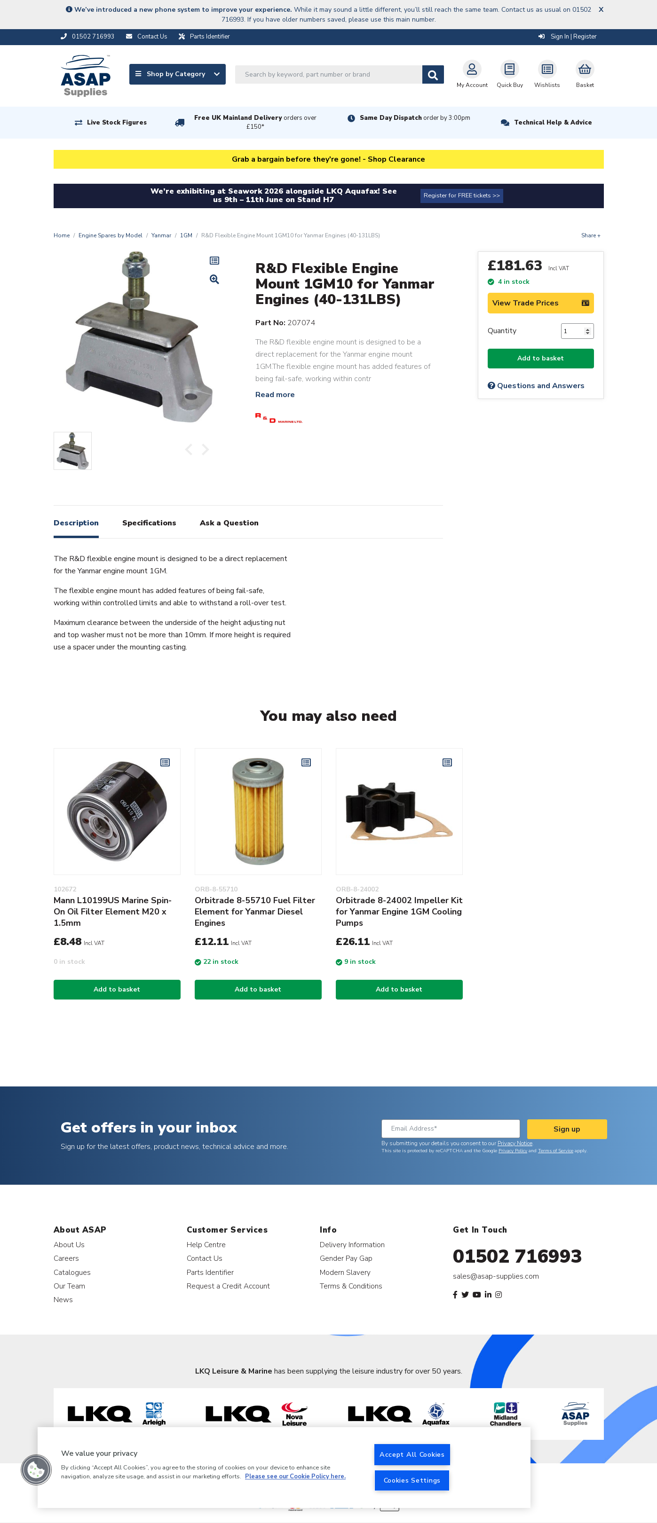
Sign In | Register (567, 36)
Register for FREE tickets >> (462, 195)
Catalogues (72, 1272)
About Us (69, 1245)
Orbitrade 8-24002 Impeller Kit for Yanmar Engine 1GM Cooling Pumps (399, 912)
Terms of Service (555, 1151)
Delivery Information (352, 1245)
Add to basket (540, 358)
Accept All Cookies (412, 1454)
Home (62, 235)
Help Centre (206, 1245)
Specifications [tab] (149, 523)
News (63, 1299)
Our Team (69, 1286)
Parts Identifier (210, 1272)
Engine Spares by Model (110, 235)
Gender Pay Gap (346, 1258)
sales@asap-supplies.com (496, 1276)
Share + (591, 235)
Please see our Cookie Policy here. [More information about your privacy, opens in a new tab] (295, 1477)
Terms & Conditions (351, 1286)
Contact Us (204, 1258)
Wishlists (547, 74)
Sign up (567, 1129)
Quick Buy (510, 74)
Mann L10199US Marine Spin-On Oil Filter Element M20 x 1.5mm (113, 912)
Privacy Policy (513, 1151)
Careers (66, 1258)
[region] (284, 1467)
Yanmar (161, 235)
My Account (472, 74)
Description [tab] (76, 523)
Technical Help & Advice (553, 122)
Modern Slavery (345, 1272)
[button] (36, 1470)
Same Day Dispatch (415, 118)
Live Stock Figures (117, 122)
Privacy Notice (515, 1143)
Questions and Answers (536, 386)
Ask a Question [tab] (229, 523)
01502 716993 (517, 1256)
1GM (186, 235)
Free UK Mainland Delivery (255, 122)
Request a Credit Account (228, 1286)
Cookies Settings (412, 1480)
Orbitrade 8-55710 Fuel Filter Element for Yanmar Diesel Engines (255, 912)
